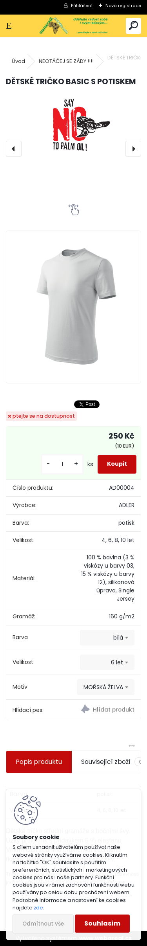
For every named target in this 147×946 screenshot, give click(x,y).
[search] (133, 25)
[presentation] (14, 149)
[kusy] (62, 464)
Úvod (18, 61)
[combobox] (107, 637)
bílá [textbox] (118, 638)
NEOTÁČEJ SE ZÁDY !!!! (66, 61)
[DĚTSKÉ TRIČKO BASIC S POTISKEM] (73, 126)
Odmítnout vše (43, 924)
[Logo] (73, 26)
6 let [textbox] (117, 662)
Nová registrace (123, 5)
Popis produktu (39, 761)
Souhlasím (102, 923)
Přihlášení (82, 5)
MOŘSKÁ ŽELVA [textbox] (103, 687)
